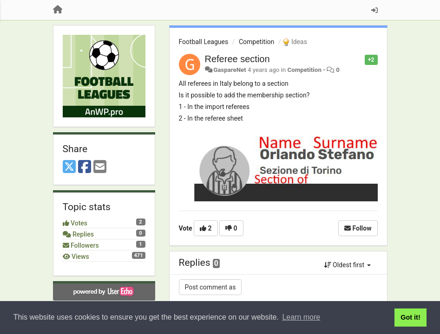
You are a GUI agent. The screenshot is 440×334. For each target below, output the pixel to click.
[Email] (99, 167)
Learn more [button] (301, 317)
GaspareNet (229, 69)
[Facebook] (84, 167)
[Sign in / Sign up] (374, 10)
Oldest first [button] (347, 265)
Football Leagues (204, 41)
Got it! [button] (410, 317)
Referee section (237, 59)
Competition (256, 41)
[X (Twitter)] (69, 167)
